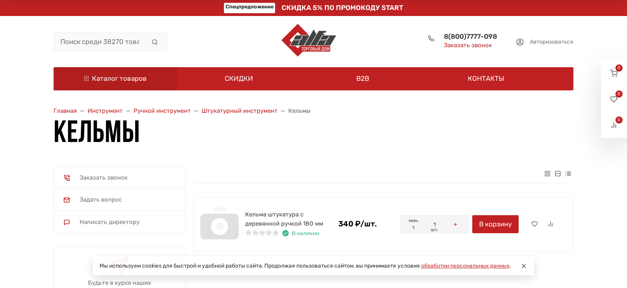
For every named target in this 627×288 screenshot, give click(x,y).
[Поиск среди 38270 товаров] (100, 41)
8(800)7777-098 (470, 36)
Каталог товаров (115, 78)
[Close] (524, 266)
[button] (614, 73)
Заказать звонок (468, 45)
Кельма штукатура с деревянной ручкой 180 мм (284, 219)
